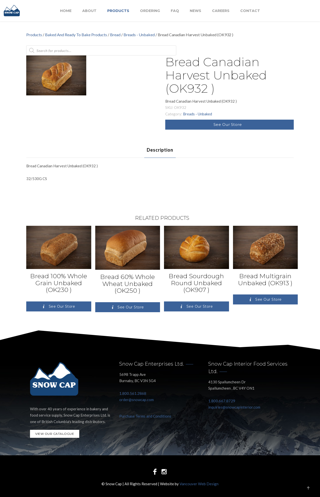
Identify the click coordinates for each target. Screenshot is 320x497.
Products (118, 10)
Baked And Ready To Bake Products (76, 34)
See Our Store (228, 124)
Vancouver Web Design (199, 484)
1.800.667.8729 (221, 401)
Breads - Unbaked (139, 34)
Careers (221, 10)
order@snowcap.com (136, 399)
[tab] (160, 150)
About (89, 10)
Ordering (150, 10)
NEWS (195, 10)
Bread (115, 34)
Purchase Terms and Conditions (145, 416)
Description (160, 150)
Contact (250, 10)
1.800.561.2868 (132, 393)
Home (66, 10)
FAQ (175, 10)
